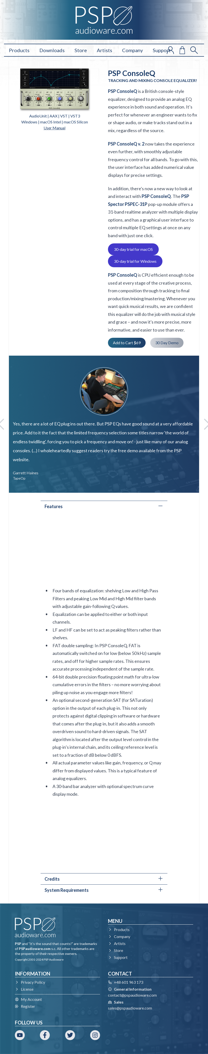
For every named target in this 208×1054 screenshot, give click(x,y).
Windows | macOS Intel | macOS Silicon (54, 121)
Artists (104, 50)
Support (162, 50)
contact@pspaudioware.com (132, 995)
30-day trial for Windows (135, 261)
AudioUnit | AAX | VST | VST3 (54, 115)
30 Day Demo (167, 342)
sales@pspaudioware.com (130, 1008)
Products (19, 50)
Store (81, 50)
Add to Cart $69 (127, 342)
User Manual (54, 127)
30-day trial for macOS (133, 249)
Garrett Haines (25, 472)
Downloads (52, 50)
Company (132, 50)
